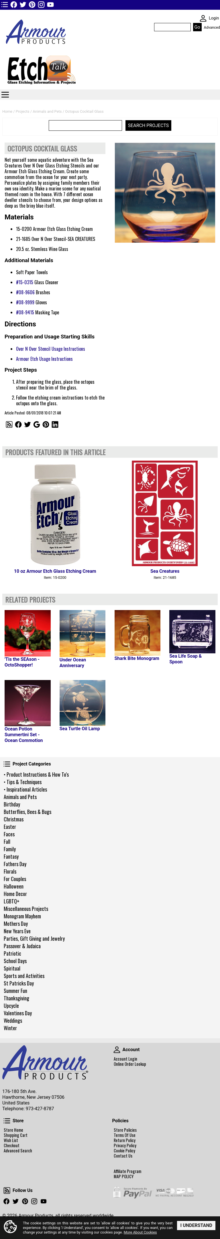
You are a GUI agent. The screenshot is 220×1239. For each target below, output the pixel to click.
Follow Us (6, 1190)
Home (7, 111)
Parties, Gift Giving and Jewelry (34, 938)
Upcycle (11, 1005)
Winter (10, 1028)
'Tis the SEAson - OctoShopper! (22, 662)
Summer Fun (15, 990)
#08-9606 (25, 292)
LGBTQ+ (11, 901)
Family (10, 849)
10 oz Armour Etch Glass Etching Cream (55, 571)
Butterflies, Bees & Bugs (27, 811)
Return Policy (124, 1140)
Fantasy (11, 856)
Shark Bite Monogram (137, 658)
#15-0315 (24, 282)
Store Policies (125, 1130)
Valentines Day (18, 1013)
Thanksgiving (16, 998)
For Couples (15, 879)
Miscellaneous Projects (26, 908)
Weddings (13, 1020)
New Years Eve (17, 931)
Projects (23, 111)
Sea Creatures (164, 571)
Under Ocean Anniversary (73, 662)
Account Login (125, 1058)
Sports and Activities (24, 975)
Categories (5, 94)
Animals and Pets (20, 796)
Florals (10, 871)
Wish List (11, 1140)
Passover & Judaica (22, 946)
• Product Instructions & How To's (36, 774)
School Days (15, 961)
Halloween (13, 886)
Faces (9, 834)
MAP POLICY (123, 1176)
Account (116, 1049)
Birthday (12, 804)
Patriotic (12, 953)
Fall (7, 841)
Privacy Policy (125, 1145)
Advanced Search (18, 1150)
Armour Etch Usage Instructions (44, 358)
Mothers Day (16, 923)
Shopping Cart (16, 1135)
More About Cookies (140, 1232)
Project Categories (6, 764)
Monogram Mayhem (22, 916)
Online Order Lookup (130, 1064)
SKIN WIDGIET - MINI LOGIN (203, 18)
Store (6, 1120)
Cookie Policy (124, 1150)
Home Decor (15, 893)
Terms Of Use (124, 1135)
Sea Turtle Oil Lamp (80, 728)
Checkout (11, 1145)
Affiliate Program (127, 1171)
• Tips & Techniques (23, 782)
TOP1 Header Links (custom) (4, 4)
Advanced (212, 27)
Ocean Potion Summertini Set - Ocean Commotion (24, 734)
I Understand (196, 1225)
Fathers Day (15, 864)
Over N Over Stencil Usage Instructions (50, 348)
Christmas (13, 819)
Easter (10, 826)
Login (214, 18)
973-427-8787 (40, 1108)
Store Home (13, 1130)
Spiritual (12, 968)
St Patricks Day (19, 983)
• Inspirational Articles (25, 789)
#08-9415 (25, 312)
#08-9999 (25, 302)
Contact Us (123, 1155)
